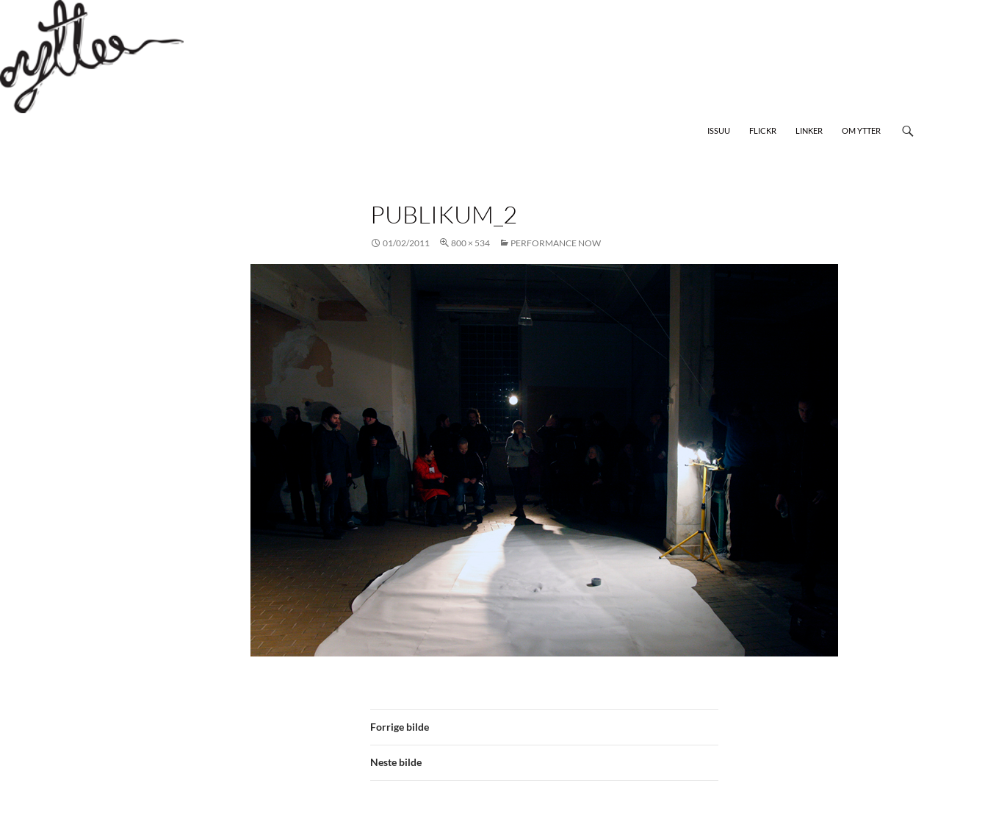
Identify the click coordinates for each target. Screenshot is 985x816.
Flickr (762, 130)
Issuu (718, 130)
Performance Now (555, 242)
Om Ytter (861, 130)
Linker (809, 130)
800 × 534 (470, 242)
